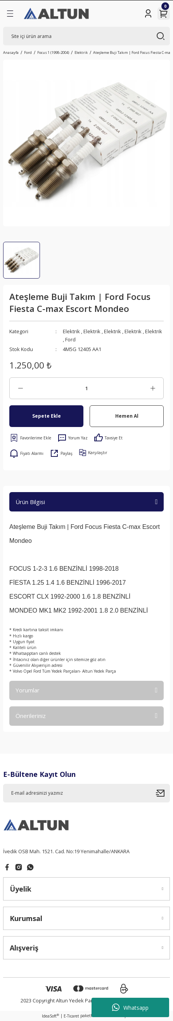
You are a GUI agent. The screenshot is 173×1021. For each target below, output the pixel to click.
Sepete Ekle (46, 416)
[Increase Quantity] (152, 388)
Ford (70, 339)
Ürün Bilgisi (30, 502)
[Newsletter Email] (86, 793)
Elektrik (71, 331)
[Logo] (56, 14)
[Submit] (163, 793)
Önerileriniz (31, 716)
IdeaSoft (50, 1016)
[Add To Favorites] (30, 437)
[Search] (86, 36)
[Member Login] (148, 13)
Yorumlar (28, 690)
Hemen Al (126, 416)
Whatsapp (130, 1007)
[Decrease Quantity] (20, 388)
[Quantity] (86, 388)
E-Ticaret (71, 1016)
